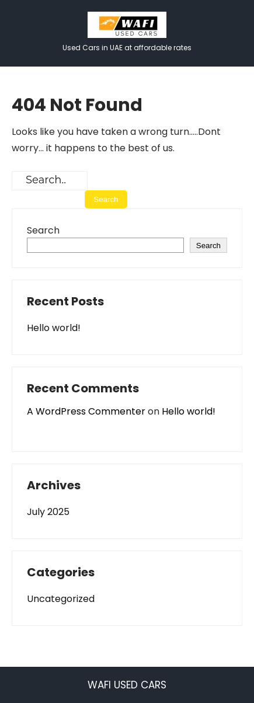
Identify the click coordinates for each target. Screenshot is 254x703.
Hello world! (54, 328)
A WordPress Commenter (86, 411)
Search (43, 230)
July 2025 (48, 511)
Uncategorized (61, 598)
